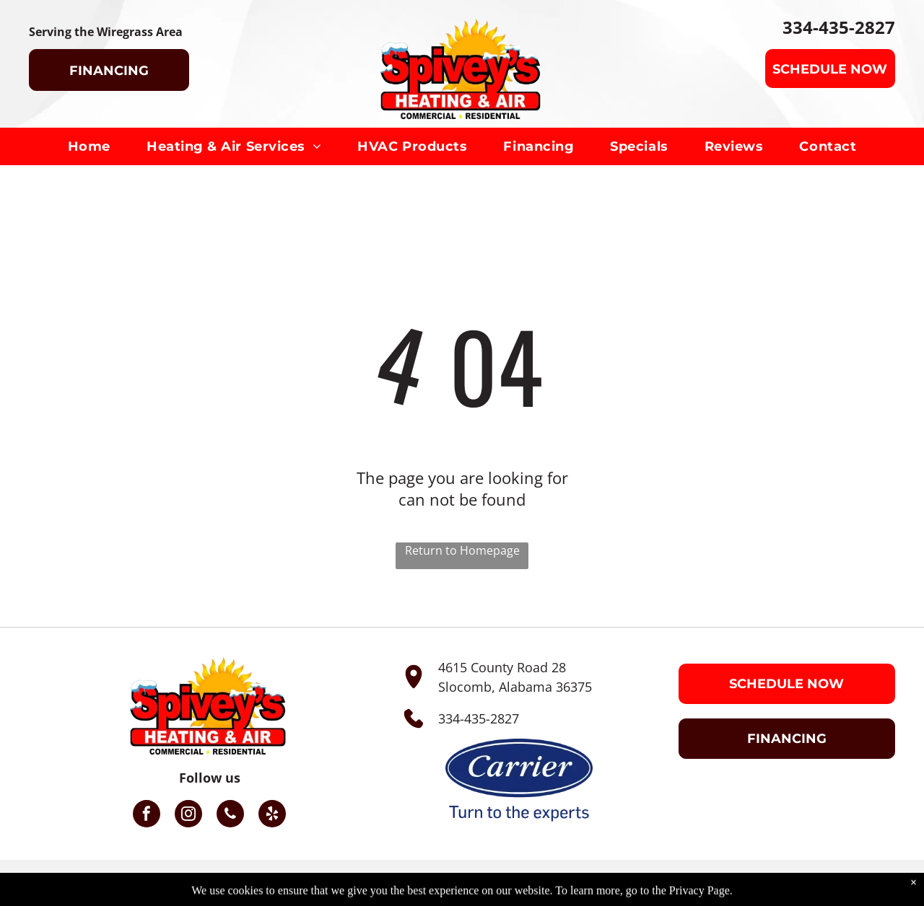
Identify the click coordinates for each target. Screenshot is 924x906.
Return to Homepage (462, 550)
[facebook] (146, 815)
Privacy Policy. (669, 883)
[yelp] (272, 815)
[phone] (230, 815)
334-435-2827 (478, 718)
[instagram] (188, 815)
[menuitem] (89, 146)
